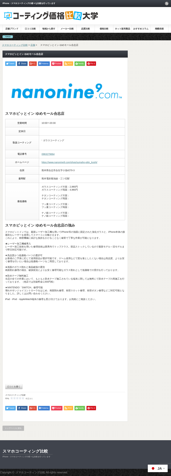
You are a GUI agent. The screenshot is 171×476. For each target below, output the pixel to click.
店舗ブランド (11, 28)
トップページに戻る (13, 428)
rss (166, 3)
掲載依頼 (159, 28)
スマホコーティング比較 (25, 451)
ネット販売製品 (122, 28)
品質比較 (85, 28)
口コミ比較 (30, 28)
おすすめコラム (140, 28)
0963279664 (48, 154)
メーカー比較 (67, 28)
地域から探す (48, 28)
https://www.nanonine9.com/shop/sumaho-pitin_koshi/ (69, 162)
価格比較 (104, 28)
